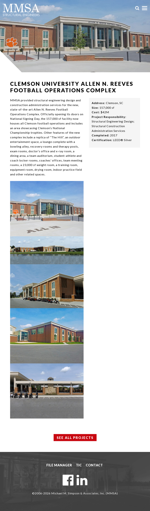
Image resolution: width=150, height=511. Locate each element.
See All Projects (75, 437)
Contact (94, 465)
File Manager (59, 465)
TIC (79, 465)
